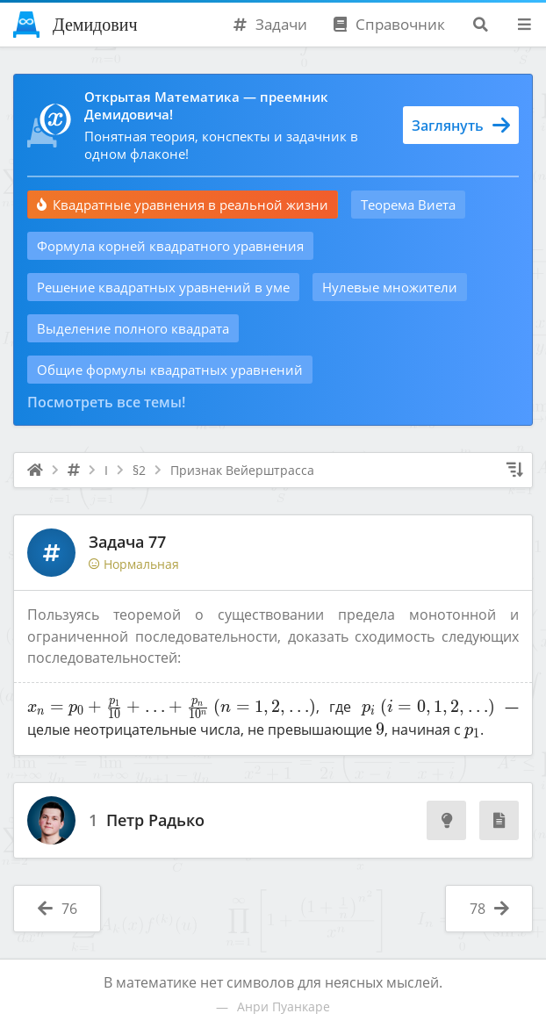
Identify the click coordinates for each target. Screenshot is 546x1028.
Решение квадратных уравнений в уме (163, 287)
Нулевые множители (389, 287)
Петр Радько (155, 821)
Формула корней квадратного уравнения (170, 246)
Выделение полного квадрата (133, 328)
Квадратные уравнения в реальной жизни (182, 204)
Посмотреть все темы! (106, 402)
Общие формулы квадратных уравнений (170, 369)
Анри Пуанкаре (283, 1006)
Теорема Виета (408, 204)
